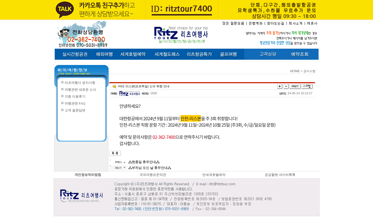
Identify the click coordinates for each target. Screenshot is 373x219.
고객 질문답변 (75, 110)
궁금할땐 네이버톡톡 (280, 175)
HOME (295, 71)
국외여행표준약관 (153, 175)
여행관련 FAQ (75, 103)
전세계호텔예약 (213, 175)
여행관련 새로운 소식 (80, 90)
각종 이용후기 (75, 96)
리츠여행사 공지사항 (80, 83)
